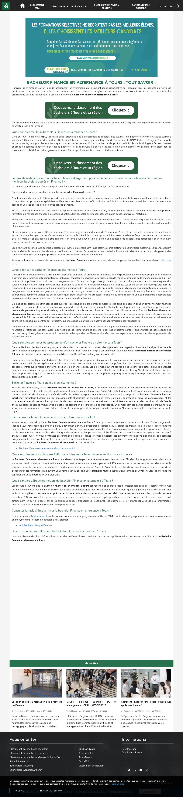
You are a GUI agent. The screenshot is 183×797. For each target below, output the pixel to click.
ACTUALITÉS (165, 6)
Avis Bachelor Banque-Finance (35, 525)
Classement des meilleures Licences (29, 753)
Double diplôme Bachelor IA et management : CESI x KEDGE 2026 (91, 703)
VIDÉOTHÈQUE (78, 6)
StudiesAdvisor (87, 749)
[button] (47, 7)
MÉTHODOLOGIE (59, 6)
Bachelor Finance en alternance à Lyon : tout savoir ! (47, 448)
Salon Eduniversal (19, 761)
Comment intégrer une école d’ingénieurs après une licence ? (146, 703)
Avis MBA (84, 761)
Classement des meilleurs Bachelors (29, 749)
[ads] (91, 47)
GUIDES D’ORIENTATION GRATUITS (106, 7)
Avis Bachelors (86, 753)
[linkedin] (135, 770)
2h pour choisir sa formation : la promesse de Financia (37, 703)
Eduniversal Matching (21, 766)
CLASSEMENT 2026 (37, 7)
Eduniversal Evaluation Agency (26, 770)
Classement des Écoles (91, 766)
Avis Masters (85, 757)
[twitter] (129, 770)
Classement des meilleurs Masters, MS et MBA (35, 757)
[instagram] (147, 770)
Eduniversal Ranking (132, 752)
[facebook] (123, 770)
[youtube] (141, 770)
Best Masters (129, 749)
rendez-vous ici (117, 784)
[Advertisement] (91, 566)
